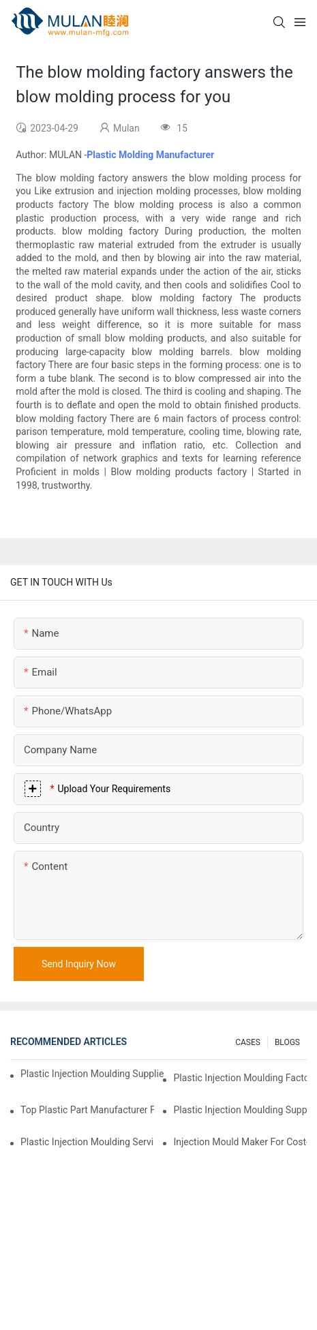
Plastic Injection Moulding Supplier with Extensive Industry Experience (92, 1073)
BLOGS (287, 1042)
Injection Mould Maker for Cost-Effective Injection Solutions (240, 1141)
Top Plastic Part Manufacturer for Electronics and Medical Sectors (87, 1109)
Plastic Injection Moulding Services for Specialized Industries (87, 1141)
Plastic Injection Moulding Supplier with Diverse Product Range (240, 1109)
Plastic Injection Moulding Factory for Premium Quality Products (240, 1077)
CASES (247, 1042)
